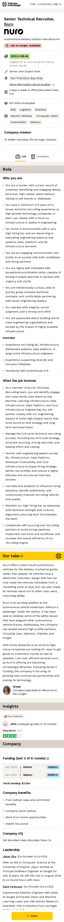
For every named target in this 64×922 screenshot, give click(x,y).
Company (39, 156)
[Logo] (11, 4)
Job (20, 156)
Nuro (8, 24)
